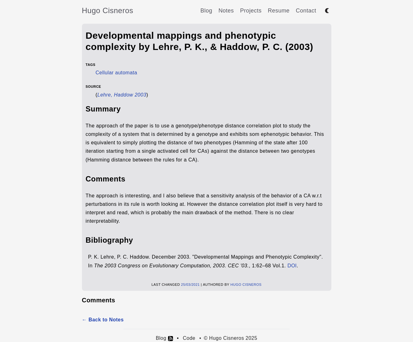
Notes (226, 10)
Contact (306, 10)
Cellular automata (116, 72)
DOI (292, 265)
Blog (206, 10)
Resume (279, 10)
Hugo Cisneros (107, 10)
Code (189, 338)
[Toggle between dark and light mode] (327, 10)
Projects (251, 10)
